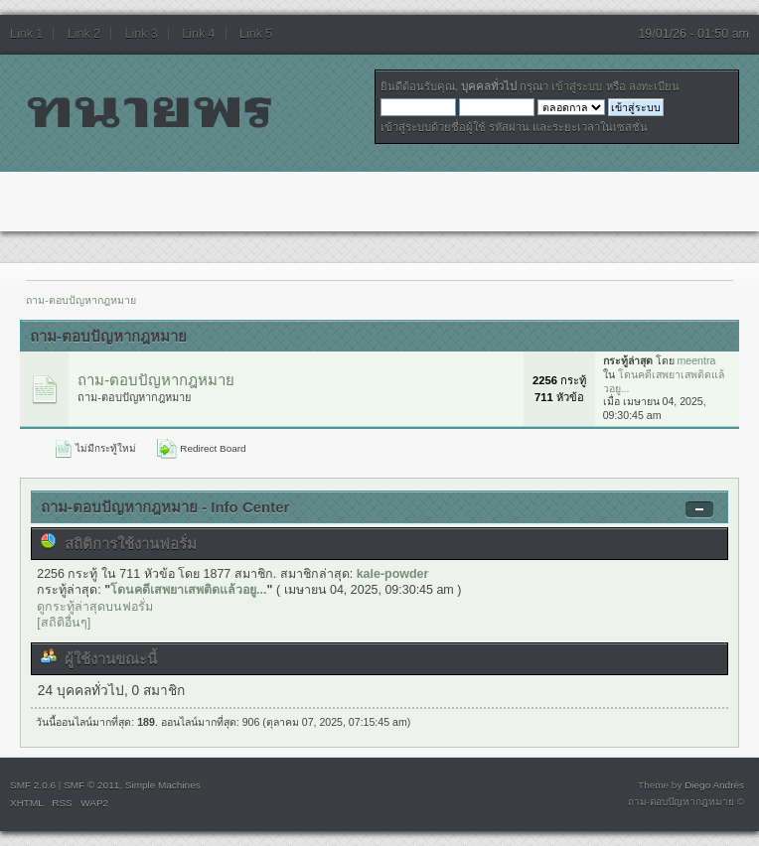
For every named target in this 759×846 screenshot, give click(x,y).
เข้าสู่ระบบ (576, 86)
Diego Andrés (714, 784)
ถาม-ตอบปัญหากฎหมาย (155, 379)
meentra (697, 360)
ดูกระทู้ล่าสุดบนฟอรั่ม (95, 607)
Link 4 (198, 34)
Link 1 (26, 34)
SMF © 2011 (91, 784)
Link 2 (84, 34)
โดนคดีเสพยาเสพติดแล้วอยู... (188, 590)
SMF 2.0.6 (33, 784)
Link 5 (255, 34)
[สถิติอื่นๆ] (63, 623)
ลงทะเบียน (654, 86)
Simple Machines (163, 784)
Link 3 (141, 34)
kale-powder (393, 574)
